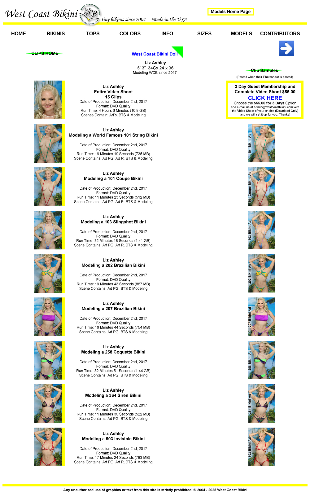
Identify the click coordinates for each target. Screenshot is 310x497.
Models (241, 33)
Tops (92, 33)
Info (167, 33)
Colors (130, 33)
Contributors (278, 33)
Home (18, 33)
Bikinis (56, 33)
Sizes (204, 33)
